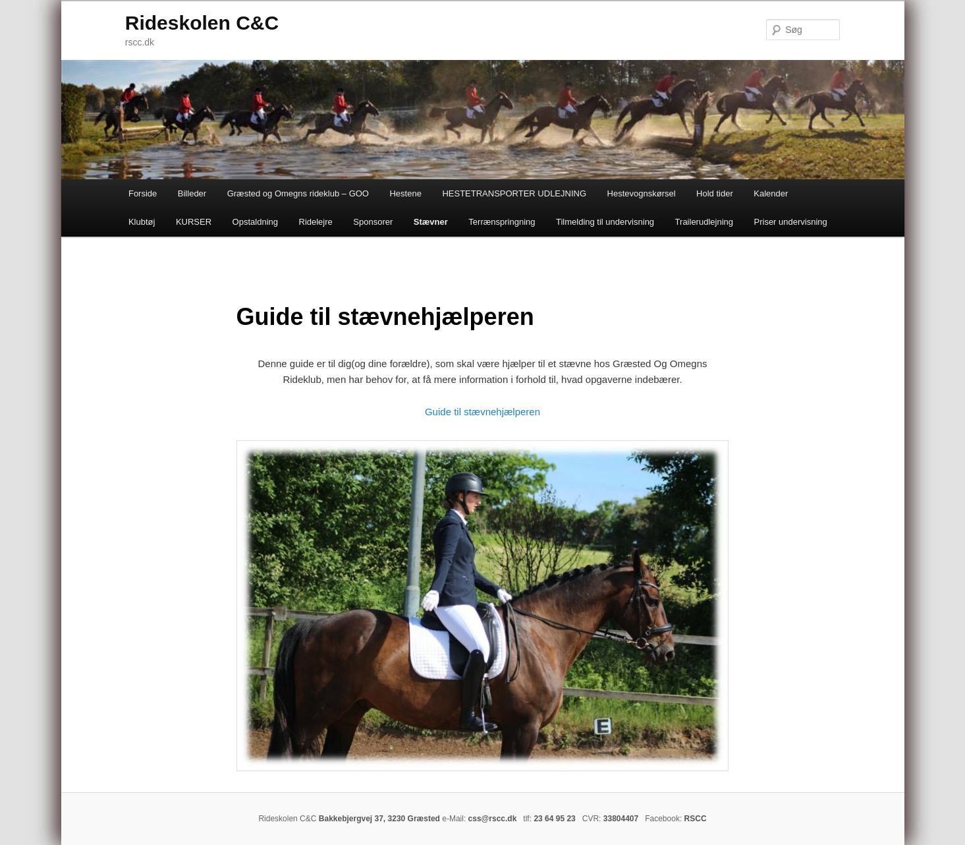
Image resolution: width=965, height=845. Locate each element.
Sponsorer (373, 222)
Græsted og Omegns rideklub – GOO (298, 193)
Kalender (771, 193)
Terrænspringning (501, 222)
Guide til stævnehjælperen (482, 411)
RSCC (695, 818)
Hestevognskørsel (641, 193)
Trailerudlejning (704, 222)
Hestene (405, 193)
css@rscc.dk (492, 818)
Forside (142, 193)
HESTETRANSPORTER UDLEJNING (514, 193)
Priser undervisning (790, 222)
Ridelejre (316, 222)
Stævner (431, 222)
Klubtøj (141, 222)
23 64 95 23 (554, 818)
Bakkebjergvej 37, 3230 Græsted (379, 818)
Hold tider (714, 193)
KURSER (193, 222)
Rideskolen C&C (202, 23)
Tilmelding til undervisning (605, 222)
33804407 (620, 818)
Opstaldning (255, 222)
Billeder (192, 193)
